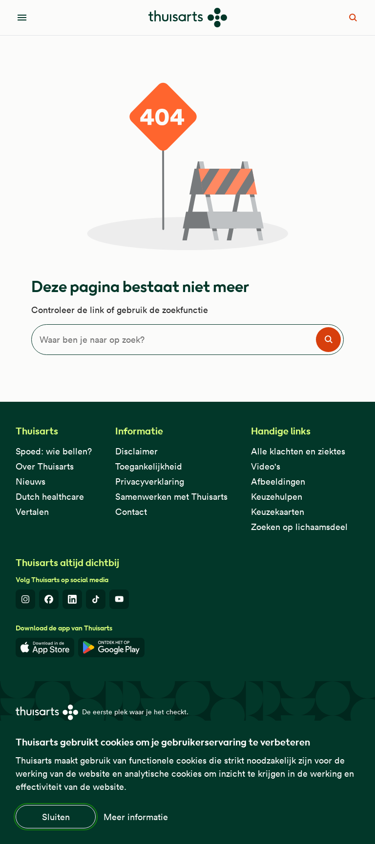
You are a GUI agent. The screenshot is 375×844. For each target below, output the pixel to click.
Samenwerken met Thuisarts (171, 496)
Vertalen (32, 511)
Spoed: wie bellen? (54, 451)
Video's (265, 466)
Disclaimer (136, 451)
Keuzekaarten (277, 511)
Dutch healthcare (50, 496)
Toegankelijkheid (148, 466)
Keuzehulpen (276, 496)
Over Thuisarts (45, 466)
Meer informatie (136, 817)
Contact (131, 511)
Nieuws (30, 481)
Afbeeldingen (278, 481)
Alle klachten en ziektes (298, 451)
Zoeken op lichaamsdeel (299, 526)
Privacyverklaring (149, 481)
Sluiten (56, 817)
